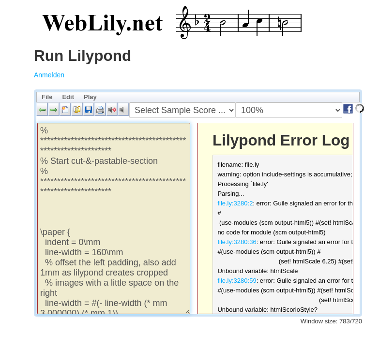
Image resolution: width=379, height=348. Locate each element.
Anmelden (49, 75)
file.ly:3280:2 (235, 203)
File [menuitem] (47, 97)
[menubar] (198, 97)
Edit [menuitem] (68, 97)
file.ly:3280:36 (236, 242)
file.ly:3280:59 (236, 280)
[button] (42, 109)
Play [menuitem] (90, 97)
